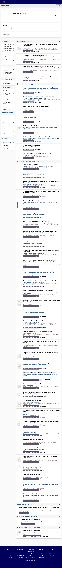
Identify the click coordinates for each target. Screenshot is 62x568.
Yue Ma (37, 322)
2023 (4, 116)
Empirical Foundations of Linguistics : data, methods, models (7, 73)
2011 (4, 135)
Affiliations (7, 138)
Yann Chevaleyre (34, 243)
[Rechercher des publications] (40, 34)
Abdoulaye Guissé (7, 57)
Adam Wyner (6, 52)
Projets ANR (7, 66)
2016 (4, 126)
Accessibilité (20, 557)
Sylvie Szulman (6, 62)
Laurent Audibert (37, 292)
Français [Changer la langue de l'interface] (58, 1)
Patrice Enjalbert (33, 532)
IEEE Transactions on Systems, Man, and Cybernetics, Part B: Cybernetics (7, 108)
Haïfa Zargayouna (49, 166)
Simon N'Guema (56, 56)
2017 (4, 124)
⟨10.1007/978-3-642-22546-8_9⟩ (29, 378)
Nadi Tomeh (32, 322)
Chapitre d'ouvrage (38, 41)
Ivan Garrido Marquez (47, 202)
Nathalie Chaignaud (34, 146)
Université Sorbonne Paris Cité (7, 70)
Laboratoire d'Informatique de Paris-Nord (7, 142)
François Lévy (40, 47)
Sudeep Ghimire (37, 402)
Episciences (51, 553)
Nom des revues (7, 87)
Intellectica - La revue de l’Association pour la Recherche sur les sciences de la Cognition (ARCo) (8, 93)
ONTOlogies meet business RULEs (7, 83)
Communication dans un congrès (38, 161)
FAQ (10, 553)
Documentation (10, 552)
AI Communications (7, 97)
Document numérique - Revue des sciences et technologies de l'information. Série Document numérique (8, 102)
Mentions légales (20, 555)
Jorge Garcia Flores (7, 50)
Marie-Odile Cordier (35, 67)
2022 (4, 118)
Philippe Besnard (26, 495)
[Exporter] (57, 5)
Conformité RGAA (20, 559)
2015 (4, 127)
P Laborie (48, 138)
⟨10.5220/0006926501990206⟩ (29, 207)
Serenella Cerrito (33, 484)
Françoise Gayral (6, 56)
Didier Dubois (43, 495)
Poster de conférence (38, 504)
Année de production (7, 112)
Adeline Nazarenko (7, 44)
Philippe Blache (26, 56)
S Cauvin (25, 138)
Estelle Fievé (40, 532)
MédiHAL (41, 559)
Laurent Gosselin (47, 532)
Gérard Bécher (26, 532)
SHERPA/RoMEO (31, 564)
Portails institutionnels (41, 552)
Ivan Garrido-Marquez (7, 48)
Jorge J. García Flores (37, 88)
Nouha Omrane (50, 374)
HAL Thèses (41, 557)
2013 (4, 131)
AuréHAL (10, 559)
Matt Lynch (44, 232)
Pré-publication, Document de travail (38, 527)
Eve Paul (38, 301)
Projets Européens (7, 79)
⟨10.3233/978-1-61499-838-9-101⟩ (48, 235)
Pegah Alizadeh (26, 243)
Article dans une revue (38, 84)
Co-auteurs (7, 41)
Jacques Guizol (34, 56)
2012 (4, 133)
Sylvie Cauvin (26, 69)
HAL (41, 553)
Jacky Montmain (26, 67)
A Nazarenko (52, 272)
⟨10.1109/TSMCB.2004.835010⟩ (35, 131)
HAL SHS (41, 555)
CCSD (52, 552)
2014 (4, 129)
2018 (4, 122)
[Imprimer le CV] (60, 5)
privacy (20, 553)
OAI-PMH (10, 557)
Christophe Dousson (44, 67)
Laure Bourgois (26, 440)
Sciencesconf (51, 555)
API (10, 555)
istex (40, 379)
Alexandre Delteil (34, 440)
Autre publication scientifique (38, 516)
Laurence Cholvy (41, 484)
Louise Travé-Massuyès (6, 60)
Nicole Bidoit (26, 484)
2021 (4, 120)
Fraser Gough (32, 232)
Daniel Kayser (6, 54)
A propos (21, 552)
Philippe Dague (35, 127)
